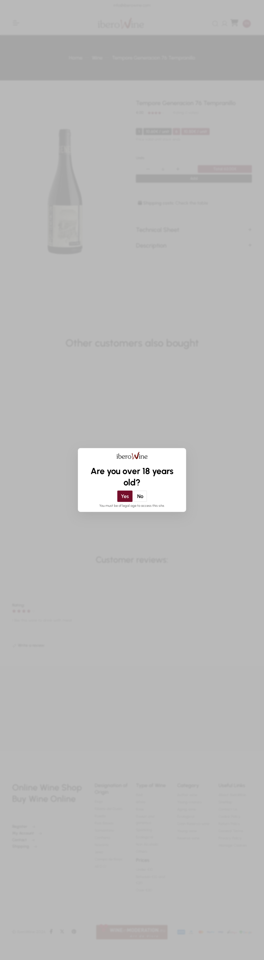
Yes (125, 496)
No (140, 496)
